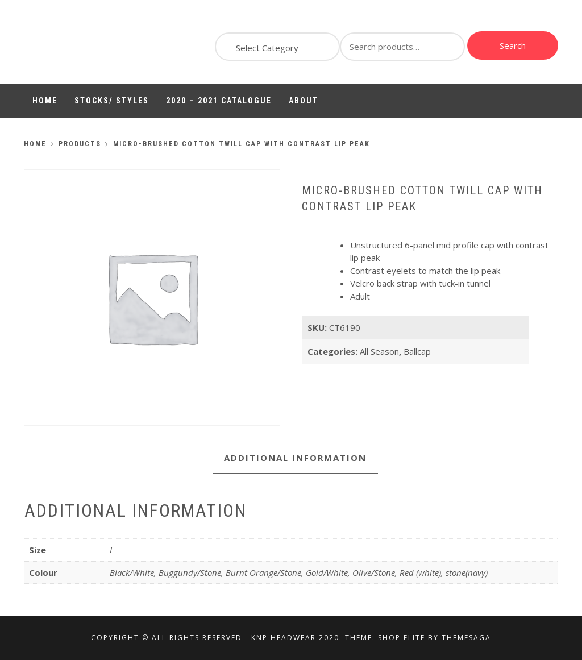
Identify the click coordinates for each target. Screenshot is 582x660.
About (303, 100)
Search (513, 45)
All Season (379, 351)
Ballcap (417, 351)
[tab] (295, 458)
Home (44, 100)
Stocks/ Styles (111, 100)
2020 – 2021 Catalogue (219, 100)
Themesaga (466, 637)
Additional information (295, 457)
